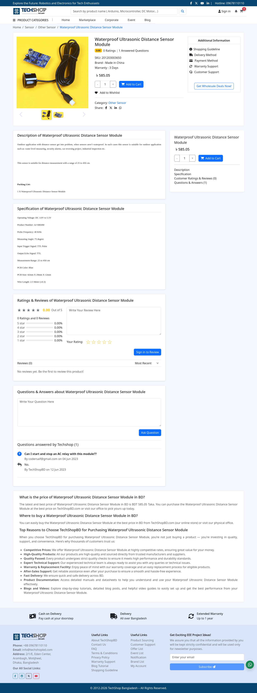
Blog (148, 20)
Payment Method (203, 61)
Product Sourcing (142, 640)
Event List (137, 653)
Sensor (29, 27)
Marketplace (87, 20)
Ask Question (150, 433)
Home (66, 20)
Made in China (114, 63)
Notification (138, 657)
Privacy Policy (100, 657)
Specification (182, 174)
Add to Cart (131, 84)
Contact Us (98, 644)
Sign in (224, 11)
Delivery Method (202, 55)
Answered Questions (134, 51)
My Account (138, 666)
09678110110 (234, 3)
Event (131, 20)
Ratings (110, 51)
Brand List (137, 662)
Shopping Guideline (204, 49)
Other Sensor (47, 27)
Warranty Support (203, 66)
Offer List (137, 649)
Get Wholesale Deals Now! (213, 86)
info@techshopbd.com (36, 650)
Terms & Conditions (104, 653)
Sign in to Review (147, 352)
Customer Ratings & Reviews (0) (195, 178)
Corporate (112, 20)
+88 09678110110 (35, 645)
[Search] (124, 11)
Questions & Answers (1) (190, 183)
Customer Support (204, 72)
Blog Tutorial (100, 666)
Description (182, 170)
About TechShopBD (104, 640)
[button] (250, 664)
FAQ (94, 649)
